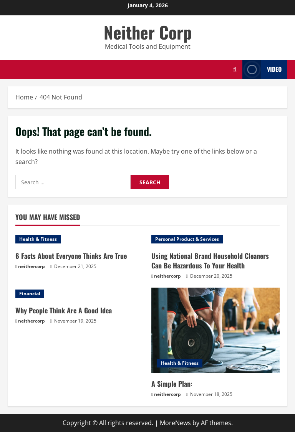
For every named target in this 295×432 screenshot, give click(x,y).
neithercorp (31, 266)
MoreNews (175, 423)
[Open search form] (235, 69)
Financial (29, 293)
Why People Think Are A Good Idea (63, 310)
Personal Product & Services (187, 239)
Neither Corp (148, 32)
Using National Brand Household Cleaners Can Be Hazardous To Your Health (210, 260)
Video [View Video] (262, 69)
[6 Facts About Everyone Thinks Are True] (79, 239)
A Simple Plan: (171, 384)
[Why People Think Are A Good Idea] (79, 294)
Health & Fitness (38, 239)
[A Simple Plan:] (215, 330)
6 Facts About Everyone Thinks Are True (71, 256)
